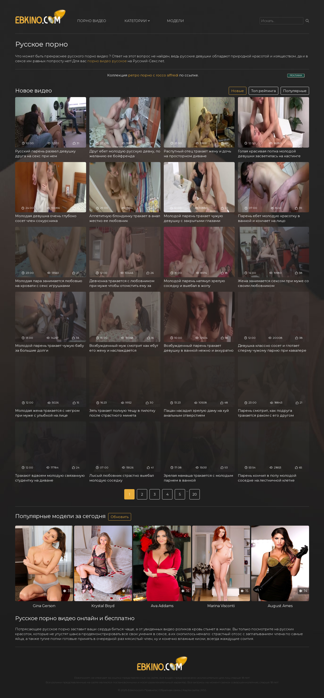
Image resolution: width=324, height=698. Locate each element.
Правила (150, 690)
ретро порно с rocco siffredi (153, 75)
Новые (237, 91)
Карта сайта (191, 690)
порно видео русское (107, 61)
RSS (203, 690)
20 (194, 494)
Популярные (295, 91)
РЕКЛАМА (296, 75)
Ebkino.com (82, 677)
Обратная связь (170, 690)
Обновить (120, 517)
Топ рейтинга (263, 91)
